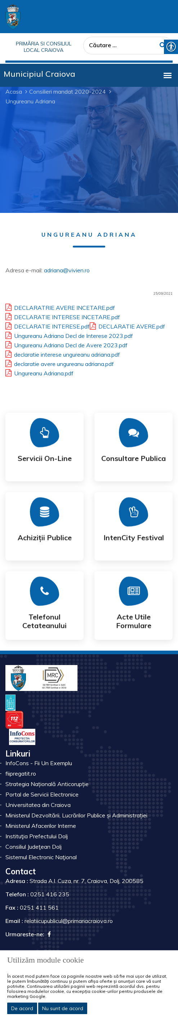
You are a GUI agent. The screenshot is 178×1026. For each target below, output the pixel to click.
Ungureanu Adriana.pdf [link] (39, 372)
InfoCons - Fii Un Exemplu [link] (38, 763)
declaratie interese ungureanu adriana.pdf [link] (62, 353)
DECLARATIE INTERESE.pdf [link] (47, 325)
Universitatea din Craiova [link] (38, 804)
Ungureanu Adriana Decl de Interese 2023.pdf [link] (69, 334)
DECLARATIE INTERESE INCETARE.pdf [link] (62, 316)
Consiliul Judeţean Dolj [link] (33, 846)
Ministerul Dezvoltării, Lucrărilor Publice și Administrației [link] (76, 815)
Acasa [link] (13, 91)
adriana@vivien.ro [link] (67, 270)
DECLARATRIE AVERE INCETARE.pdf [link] (60, 306)
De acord (22, 1008)
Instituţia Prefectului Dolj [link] (36, 836)
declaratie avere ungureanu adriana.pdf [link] (59, 362)
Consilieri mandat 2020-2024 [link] (67, 91)
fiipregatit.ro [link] (20, 773)
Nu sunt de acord (62, 1008)
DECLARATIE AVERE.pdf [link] (127, 325)
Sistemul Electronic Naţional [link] (41, 857)
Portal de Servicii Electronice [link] (42, 794)
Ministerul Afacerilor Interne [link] (40, 825)
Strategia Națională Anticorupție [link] (47, 784)
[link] (13, 15)
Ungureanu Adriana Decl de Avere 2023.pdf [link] (66, 344)
